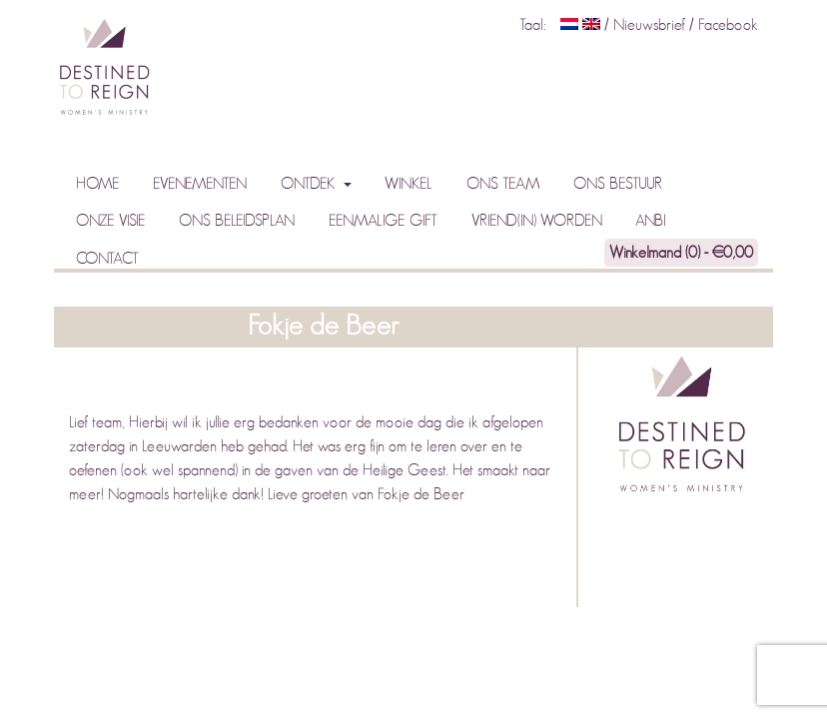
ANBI (650, 221)
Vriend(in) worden (536, 221)
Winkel (408, 184)
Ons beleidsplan (237, 221)
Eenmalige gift (383, 221)
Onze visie (111, 221)
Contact (107, 259)
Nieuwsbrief (651, 25)
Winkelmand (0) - (681, 253)
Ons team (502, 184)
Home (98, 184)
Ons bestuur (617, 184)
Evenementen (200, 184)
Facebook (728, 25)
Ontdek (310, 184)
